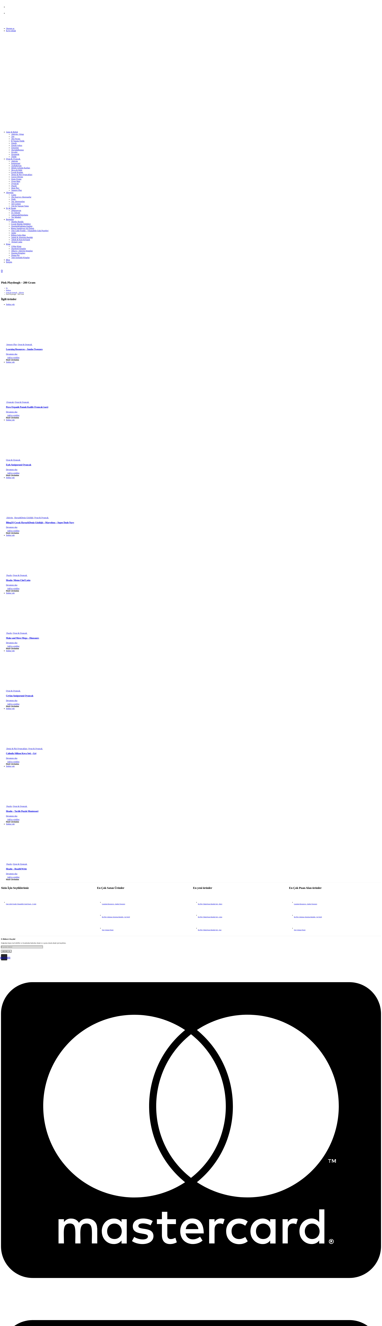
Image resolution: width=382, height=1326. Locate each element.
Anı (12, 136)
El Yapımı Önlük (17, 141)
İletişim (9, 262)
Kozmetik (15, 154)
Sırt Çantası (16, 204)
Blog (8, 260)
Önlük (13, 157)
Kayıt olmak (11, 31)
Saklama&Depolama (19, 215)
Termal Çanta (16, 242)
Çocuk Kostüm (17, 172)
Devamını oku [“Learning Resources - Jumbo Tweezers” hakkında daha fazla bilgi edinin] (11, 354)
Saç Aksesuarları (18, 201)
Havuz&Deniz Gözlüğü (23, 518)
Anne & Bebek (12, 132)
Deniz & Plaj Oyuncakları (21, 175)
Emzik (14, 143)
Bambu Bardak (17, 222)
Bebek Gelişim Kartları (20, 168)
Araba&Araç (16, 166)
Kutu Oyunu (16, 179)
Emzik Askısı (16, 145)
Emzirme (15, 148)
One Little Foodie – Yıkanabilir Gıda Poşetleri (29, 231)
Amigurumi (15, 163)
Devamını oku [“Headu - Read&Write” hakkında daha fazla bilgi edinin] (11, 874)
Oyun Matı (15, 181)
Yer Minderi (16, 217)
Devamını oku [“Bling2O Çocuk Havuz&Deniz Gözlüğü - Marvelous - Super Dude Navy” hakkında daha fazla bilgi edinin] (11, 527)
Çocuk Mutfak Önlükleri (21, 224)
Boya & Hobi (16, 170)
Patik (13, 199)
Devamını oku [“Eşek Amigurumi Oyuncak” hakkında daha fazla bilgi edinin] (11, 470)
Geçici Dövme (17, 177)
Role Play (15, 188)
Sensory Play (16, 190)
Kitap (8, 244)
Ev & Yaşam (11, 208)
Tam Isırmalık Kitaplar (20, 258)
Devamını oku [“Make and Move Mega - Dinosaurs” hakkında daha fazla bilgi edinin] (11, 643)
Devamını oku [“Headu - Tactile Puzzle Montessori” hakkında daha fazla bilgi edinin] (11, 816)
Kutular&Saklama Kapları (21, 226)
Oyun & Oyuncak (13, 159)
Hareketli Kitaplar (18, 249)
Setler (13, 233)
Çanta (13, 195)
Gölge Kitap (16, 246)
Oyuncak (15, 184)
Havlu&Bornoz (17, 150)
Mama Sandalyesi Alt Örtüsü (22, 228)
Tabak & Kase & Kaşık (20, 240)
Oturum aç (10, 28)
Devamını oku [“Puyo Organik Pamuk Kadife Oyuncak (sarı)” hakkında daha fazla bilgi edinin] (11, 412)
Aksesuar (10, 192)
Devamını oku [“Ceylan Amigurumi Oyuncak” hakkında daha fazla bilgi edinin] (11, 701)
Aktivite (14, 161)
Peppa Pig (15, 255)
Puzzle (14, 186)
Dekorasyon (16, 210)
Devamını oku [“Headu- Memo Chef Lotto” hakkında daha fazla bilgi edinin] (11, 585)
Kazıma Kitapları (18, 253)
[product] (193, 323)
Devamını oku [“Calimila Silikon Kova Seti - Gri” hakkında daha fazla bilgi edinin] (11, 758)
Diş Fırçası (15, 139)
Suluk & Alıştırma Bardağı (22, 237)
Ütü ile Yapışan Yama (20, 206)
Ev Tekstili (15, 213)
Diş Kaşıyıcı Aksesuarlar (21, 197)
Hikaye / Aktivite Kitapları (22, 251)
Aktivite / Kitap (17, 134)
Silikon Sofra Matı (18, 235)
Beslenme (10, 219)
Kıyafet (14, 152)
